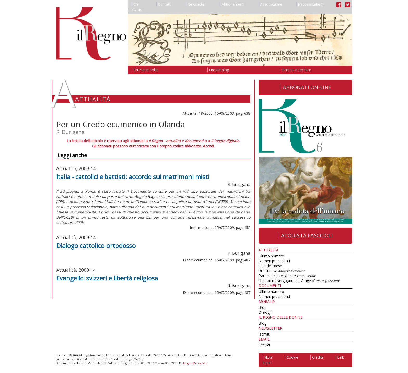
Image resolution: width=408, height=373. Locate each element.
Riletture (282, 270)
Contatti (163, 4)
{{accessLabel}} (310, 4)
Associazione (270, 4)
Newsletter (196, 4)
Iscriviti (264, 334)
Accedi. (209, 145)
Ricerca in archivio (295, 69)
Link (340, 357)
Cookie (291, 357)
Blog (262, 307)
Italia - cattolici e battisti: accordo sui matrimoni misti (132, 176)
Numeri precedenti (274, 260)
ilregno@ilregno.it (195, 363)
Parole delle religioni (287, 275)
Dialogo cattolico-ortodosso (96, 245)
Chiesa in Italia (145, 69)
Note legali (268, 360)
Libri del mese (270, 265)
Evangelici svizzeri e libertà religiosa (107, 278)
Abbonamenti (232, 4)
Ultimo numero (271, 255)
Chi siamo (137, 7)
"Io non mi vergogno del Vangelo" (299, 280)
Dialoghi (265, 312)
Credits (317, 357)
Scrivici (264, 345)
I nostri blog (218, 69)
